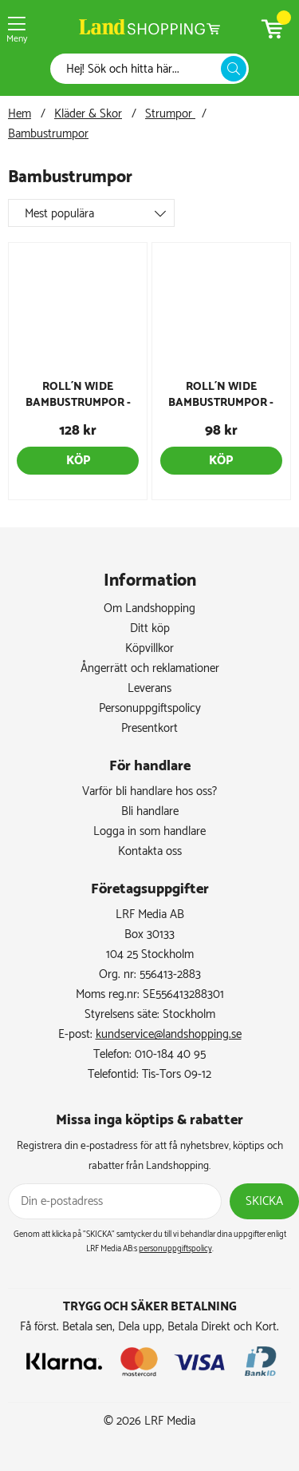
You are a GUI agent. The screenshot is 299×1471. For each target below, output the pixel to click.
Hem (19, 114)
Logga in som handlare (149, 831)
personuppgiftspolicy (175, 1249)
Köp (78, 461)
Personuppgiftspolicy (150, 708)
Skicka (264, 1201)
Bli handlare (150, 811)
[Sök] (140, 69)
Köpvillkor (149, 648)
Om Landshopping (149, 608)
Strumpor (170, 114)
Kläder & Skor (88, 114)
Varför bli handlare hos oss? (149, 791)
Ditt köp (150, 628)
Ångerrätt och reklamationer (150, 668)
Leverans (149, 688)
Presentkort (149, 728)
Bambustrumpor (48, 134)
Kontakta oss (150, 851)
